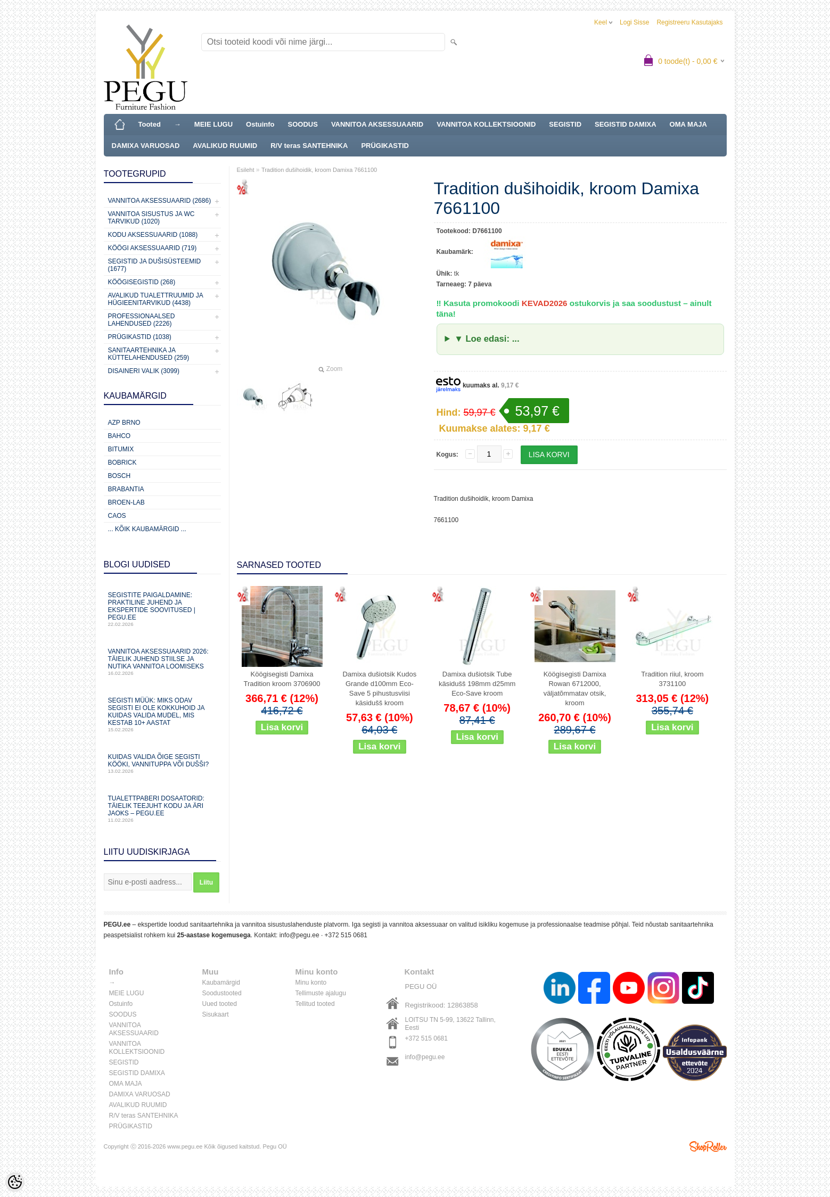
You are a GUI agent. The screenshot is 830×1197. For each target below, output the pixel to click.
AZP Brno (124, 422)
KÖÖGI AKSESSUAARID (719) (152, 248)
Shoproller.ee (708, 1146)
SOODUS (303, 124)
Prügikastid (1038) (139, 337)
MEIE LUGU (213, 124)
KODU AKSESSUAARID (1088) (153, 234)
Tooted (149, 124)
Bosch (119, 476)
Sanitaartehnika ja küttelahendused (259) (149, 353)
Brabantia (126, 489)
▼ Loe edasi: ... (486, 339)
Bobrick (122, 462)
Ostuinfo (260, 124)
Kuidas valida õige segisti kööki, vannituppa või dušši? (162, 763)
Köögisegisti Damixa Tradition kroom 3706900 (281, 679)
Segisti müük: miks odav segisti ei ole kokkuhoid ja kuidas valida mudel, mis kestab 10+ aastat (162, 714)
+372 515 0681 (346, 935)
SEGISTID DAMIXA (625, 124)
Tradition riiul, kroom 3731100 (672, 679)
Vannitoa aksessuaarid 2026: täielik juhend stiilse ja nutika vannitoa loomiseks (162, 662)
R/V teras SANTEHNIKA (309, 146)
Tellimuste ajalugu (320, 993)
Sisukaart (215, 1014)
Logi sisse (634, 22)
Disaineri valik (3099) (144, 371)
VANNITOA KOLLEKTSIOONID (486, 124)
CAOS (117, 515)
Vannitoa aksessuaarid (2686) (159, 200)
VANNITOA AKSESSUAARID (377, 124)
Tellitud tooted (315, 1004)
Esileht (245, 170)
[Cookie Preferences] (14, 1182)
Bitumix (121, 449)
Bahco (119, 436)
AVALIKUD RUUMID (225, 146)
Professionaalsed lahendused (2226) (141, 319)
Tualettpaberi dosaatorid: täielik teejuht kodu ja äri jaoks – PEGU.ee (162, 809)
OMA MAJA (688, 124)
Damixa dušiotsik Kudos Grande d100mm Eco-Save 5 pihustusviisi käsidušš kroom (379, 688)
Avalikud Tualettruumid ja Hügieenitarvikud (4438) (155, 299)
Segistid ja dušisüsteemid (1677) (154, 265)
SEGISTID (565, 124)
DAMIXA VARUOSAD (146, 146)
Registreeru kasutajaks (689, 22)
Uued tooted (219, 1004)
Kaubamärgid (221, 982)
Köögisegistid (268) (142, 282)
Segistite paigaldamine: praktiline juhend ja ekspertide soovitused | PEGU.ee (162, 609)
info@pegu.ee (299, 935)
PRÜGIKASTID (385, 146)
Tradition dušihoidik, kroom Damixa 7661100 (319, 170)
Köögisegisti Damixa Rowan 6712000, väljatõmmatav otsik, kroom (575, 688)
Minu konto (311, 982)
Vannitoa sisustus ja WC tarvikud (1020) (151, 217)
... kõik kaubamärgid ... (147, 529)
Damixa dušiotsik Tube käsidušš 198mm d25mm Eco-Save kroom (477, 683)
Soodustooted (222, 993)
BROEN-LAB (126, 502)
